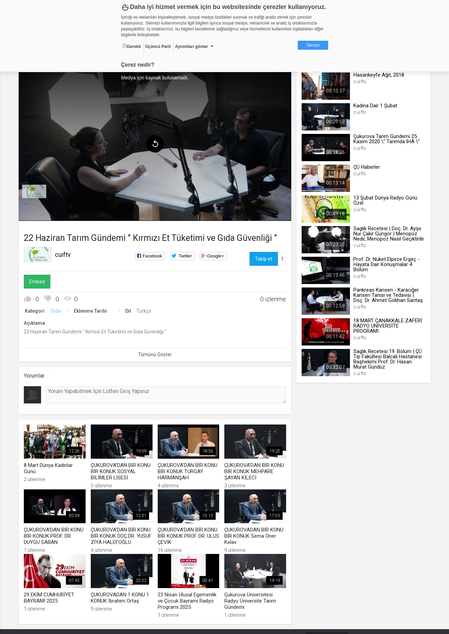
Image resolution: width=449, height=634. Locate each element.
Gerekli (132, 46)
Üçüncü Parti (158, 46)
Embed (38, 280)
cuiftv (64, 253)
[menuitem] (35, 190)
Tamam (313, 45)
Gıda (57, 310)
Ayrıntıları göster (191, 46)
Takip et (263, 258)
